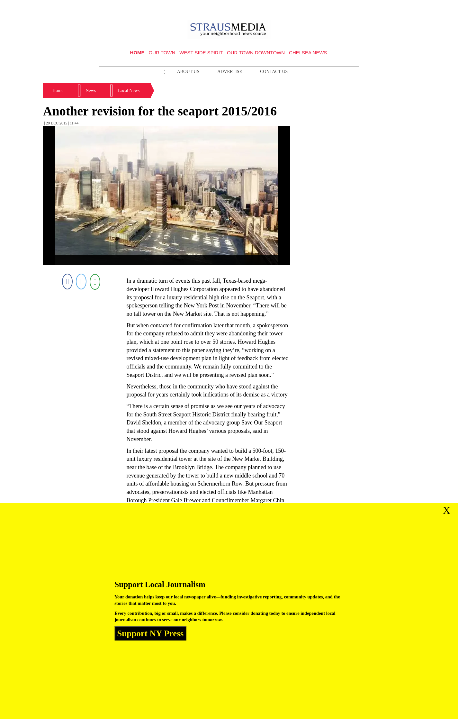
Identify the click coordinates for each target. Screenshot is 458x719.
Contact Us (274, 71)
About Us (188, 71)
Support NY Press (150, 633)
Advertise (229, 71)
